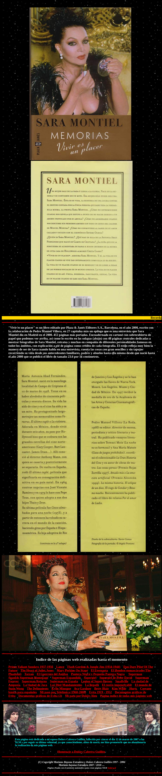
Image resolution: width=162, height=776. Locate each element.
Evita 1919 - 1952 (100, 692)
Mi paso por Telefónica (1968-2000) (63, 692)
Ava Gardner (82, 688)
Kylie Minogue (61, 688)
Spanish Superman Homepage (28, 677)
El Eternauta (99, 670)
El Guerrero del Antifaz (52, 674)
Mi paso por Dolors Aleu (81, 696)
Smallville (121, 681)
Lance (60, 666)
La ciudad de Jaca (35, 685)
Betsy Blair (101, 688)
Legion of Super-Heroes (96, 681)
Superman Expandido (66, 677)
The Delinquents (37, 688)
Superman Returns (34, 681)
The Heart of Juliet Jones (37, 670)
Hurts (133, 688)
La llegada (92, 685)
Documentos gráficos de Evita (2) (40, 696)
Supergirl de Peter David (115, 677)
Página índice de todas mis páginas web (126, 696)
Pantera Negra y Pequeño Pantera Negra (98, 674)
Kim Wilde (119, 688)
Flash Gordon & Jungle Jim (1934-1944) (93, 666)
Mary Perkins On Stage (72, 670)
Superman (135, 674)
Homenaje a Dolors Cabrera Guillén (81, 751)
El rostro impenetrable (117, 685)
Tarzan (29, 674)
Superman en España (64, 681)
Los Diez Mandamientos (66, 685)
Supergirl (90, 677)
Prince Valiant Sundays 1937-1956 (30, 666)
